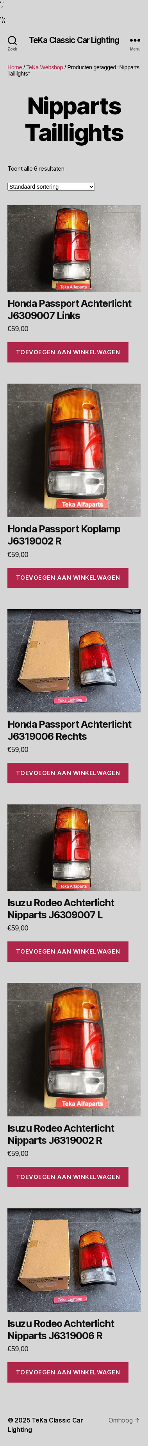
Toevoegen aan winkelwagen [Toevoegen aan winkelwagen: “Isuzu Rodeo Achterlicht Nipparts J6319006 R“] (68, 1372)
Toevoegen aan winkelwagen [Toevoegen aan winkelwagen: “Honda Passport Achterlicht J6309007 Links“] (68, 352)
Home (14, 67)
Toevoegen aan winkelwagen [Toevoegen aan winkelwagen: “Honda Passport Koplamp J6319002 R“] (68, 577)
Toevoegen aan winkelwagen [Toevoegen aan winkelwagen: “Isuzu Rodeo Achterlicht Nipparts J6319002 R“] (68, 1177)
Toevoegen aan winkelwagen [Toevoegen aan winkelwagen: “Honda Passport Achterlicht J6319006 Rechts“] (68, 773)
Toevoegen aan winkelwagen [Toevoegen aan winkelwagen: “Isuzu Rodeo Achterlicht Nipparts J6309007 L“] (68, 951)
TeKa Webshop (44, 67)
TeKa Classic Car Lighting (74, 40)
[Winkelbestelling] (51, 187)
